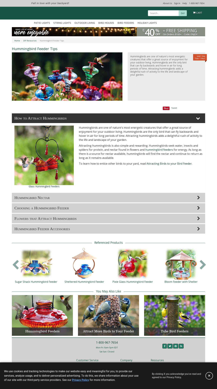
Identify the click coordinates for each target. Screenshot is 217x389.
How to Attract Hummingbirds (40, 118)
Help (184, 3)
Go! (183, 13)
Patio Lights (42, 22)
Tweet (174, 108)
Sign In (177, 3)
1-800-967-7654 (196, 3)
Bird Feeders (125, 22)
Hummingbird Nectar (32, 197)
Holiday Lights (147, 22)
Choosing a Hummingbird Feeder (41, 208)
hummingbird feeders (159, 150)
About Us (167, 3)
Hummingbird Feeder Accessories (42, 229)
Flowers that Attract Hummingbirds (45, 218)
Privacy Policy (80, 380)
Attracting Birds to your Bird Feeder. (169, 163)
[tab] (108, 118)
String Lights (62, 22)
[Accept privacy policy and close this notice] (209, 376)
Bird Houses (106, 22)
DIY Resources (29, 40)
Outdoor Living (84, 22)
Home (17, 40)
